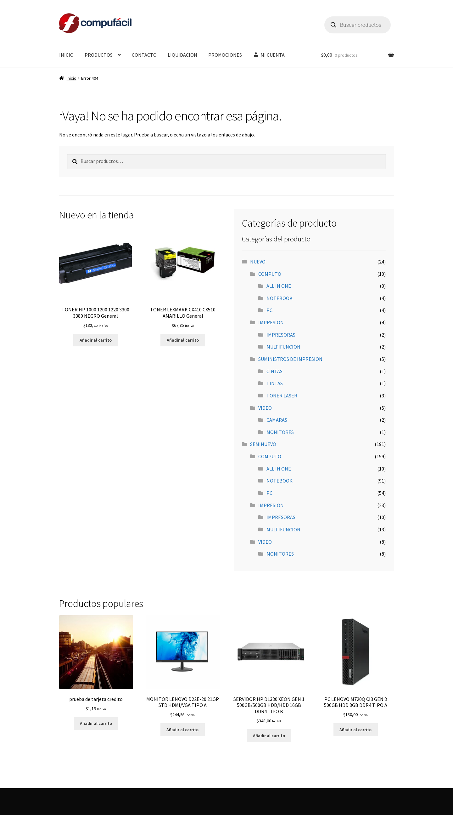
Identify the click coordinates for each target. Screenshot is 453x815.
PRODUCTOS (99, 55)
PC (269, 310)
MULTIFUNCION (283, 347)
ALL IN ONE (278, 286)
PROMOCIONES (225, 55)
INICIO (66, 55)
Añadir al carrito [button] (96, 340)
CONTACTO (144, 55)
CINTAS (274, 371)
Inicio (71, 78)
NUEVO (258, 261)
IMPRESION (271, 322)
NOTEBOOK (279, 298)
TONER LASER (281, 395)
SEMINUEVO (263, 444)
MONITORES (280, 432)
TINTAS (274, 383)
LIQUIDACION (182, 55)
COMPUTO (269, 274)
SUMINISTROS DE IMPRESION (290, 359)
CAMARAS (276, 420)
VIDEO (265, 408)
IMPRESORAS (280, 335)
